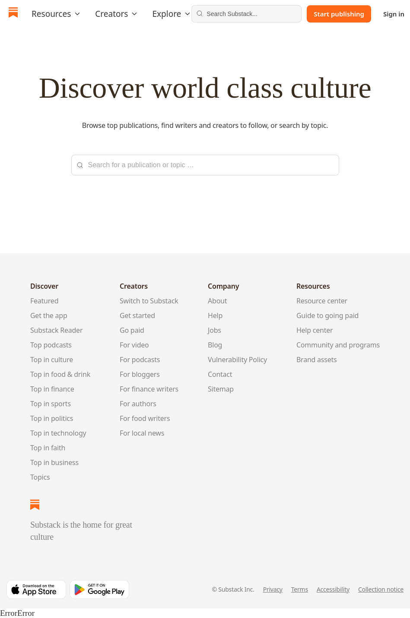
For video (134, 345)
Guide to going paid (327, 315)
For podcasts (140, 359)
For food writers (145, 418)
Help (215, 315)
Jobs (214, 330)
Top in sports (50, 403)
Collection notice (381, 589)
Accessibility (333, 589)
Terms (299, 589)
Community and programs (338, 345)
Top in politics (51, 418)
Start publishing (339, 14)
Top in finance (52, 389)
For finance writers (149, 389)
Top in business (54, 462)
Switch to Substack (149, 301)
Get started (137, 315)
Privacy (273, 589)
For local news (142, 433)
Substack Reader (56, 330)
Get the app (48, 315)
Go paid (132, 330)
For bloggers (140, 374)
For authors (138, 403)
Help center (314, 330)
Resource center (321, 301)
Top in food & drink (60, 374)
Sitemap (221, 389)
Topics (40, 477)
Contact (220, 374)
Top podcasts (51, 345)
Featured (44, 301)
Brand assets (316, 359)
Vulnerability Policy (237, 359)
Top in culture (51, 359)
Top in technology (58, 433)
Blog (215, 345)
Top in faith (47, 447)
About (217, 301)
